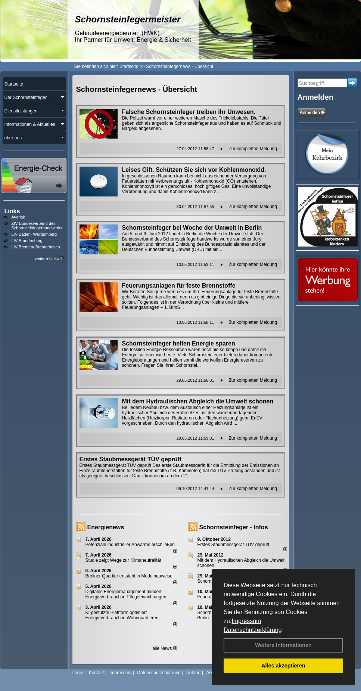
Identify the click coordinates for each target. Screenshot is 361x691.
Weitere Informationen (283, 645)
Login (77, 672)
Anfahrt (193, 672)
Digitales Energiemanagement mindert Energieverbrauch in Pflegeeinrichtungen (126, 594)
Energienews (105, 527)
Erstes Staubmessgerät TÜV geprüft (233, 544)
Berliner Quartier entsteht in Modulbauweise (128, 576)
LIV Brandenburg (27, 240)
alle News (164, 648)
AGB (210, 672)
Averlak (18, 217)
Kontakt (96, 672)
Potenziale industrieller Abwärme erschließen (130, 544)
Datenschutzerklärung (253, 630)
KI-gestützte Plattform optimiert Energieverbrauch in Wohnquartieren (122, 615)
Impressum (246, 621)
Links (12, 211)
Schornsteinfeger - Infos (233, 527)
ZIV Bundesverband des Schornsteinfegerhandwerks (37, 225)
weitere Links (49, 258)
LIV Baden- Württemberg (34, 234)
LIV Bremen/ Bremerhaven (36, 247)
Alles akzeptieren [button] (283, 666)
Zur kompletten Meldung (253, 148)
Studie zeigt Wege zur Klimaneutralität (123, 560)
